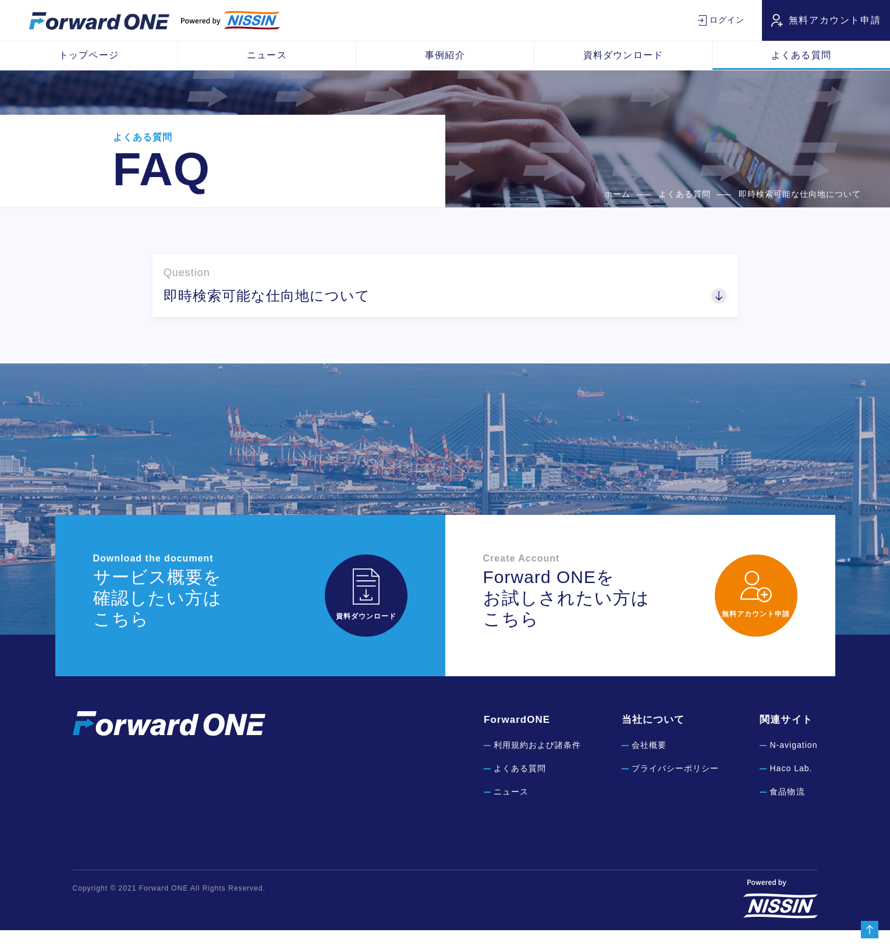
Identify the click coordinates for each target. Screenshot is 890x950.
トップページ (88, 55)
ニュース (266, 55)
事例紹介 (444, 55)
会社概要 (649, 764)
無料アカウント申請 (835, 20)
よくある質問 (801, 55)
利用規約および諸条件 (537, 764)
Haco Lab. (791, 788)
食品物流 (787, 812)
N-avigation (793, 764)
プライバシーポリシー (675, 788)
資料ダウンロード (622, 55)
